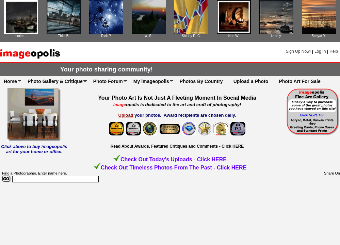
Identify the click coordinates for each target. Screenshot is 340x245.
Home (10, 81)
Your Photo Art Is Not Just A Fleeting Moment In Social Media (177, 98)
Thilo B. (63, 36)
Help (333, 51)
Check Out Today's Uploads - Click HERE (173, 159)
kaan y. (276, 36)
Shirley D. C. (191, 36)
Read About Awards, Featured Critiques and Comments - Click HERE (177, 146)
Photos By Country (201, 81)
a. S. (148, 36)
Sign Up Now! (298, 51)
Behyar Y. (318, 36)
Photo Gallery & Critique (55, 81)
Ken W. (233, 36)
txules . (21, 36)
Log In (320, 51)
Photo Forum (108, 81)
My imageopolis (151, 81)
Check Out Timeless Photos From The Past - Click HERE (173, 167)
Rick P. (106, 36)
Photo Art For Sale (299, 81)
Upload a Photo (251, 81)
